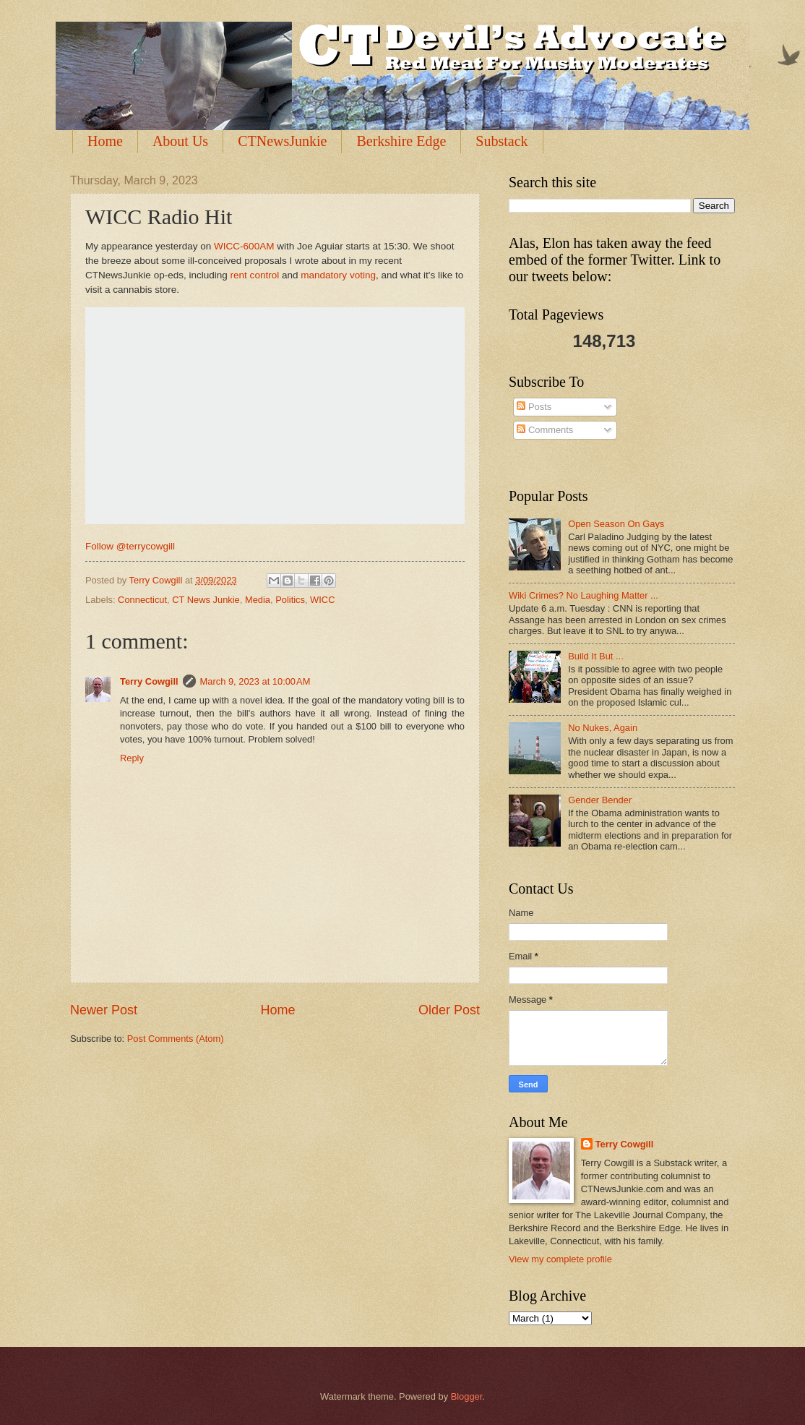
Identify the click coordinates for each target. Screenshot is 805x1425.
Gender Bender (600, 800)
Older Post (449, 1010)
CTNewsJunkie (282, 141)
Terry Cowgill (149, 681)
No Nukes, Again (602, 727)
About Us (180, 141)
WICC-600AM (244, 246)
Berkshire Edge (401, 141)
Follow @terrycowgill (130, 546)
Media (257, 599)
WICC (322, 599)
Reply (132, 758)
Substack (501, 141)
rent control (255, 275)
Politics (290, 599)
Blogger (467, 1396)
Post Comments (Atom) (175, 1038)
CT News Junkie (206, 599)
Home (105, 141)
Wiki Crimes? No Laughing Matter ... (583, 595)
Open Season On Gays (616, 523)
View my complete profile (560, 1259)
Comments (545, 429)
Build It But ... (596, 656)
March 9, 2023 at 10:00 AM (255, 681)
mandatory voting (338, 275)
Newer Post (103, 1010)
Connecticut (142, 599)
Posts (534, 406)
